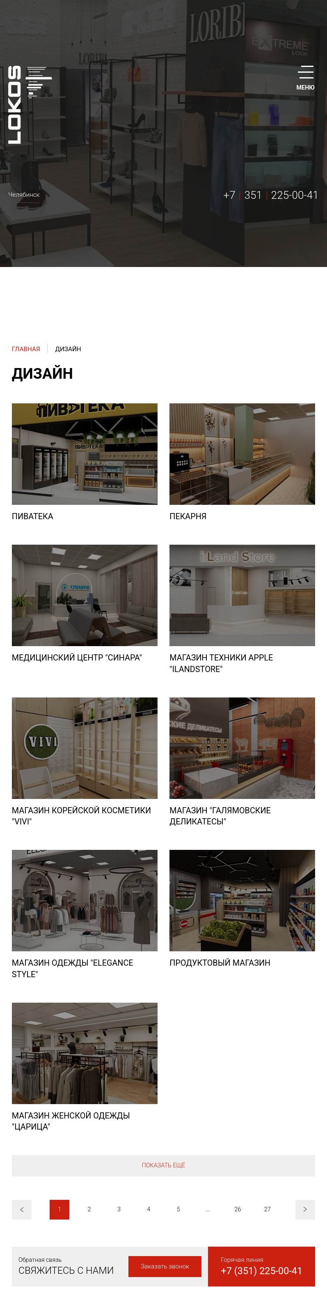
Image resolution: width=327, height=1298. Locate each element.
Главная (26, 349)
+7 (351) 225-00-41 (262, 1271)
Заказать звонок (165, 1266)
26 (237, 1209)
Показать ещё (163, 1165)
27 (267, 1209)
